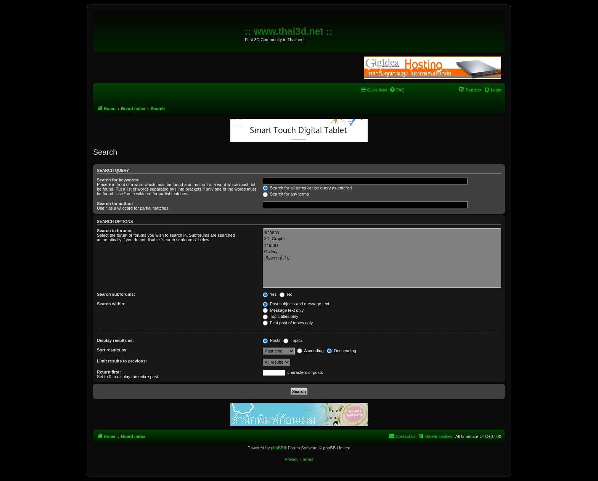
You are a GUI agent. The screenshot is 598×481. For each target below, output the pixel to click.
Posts (272, 340)
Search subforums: (116, 294)
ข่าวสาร (382, 232)
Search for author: (115, 203)
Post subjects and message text (296, 303)
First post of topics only (288, 323)
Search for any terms (286, 194)
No (286, 294)
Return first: (109, 372)
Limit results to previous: (122, 361)
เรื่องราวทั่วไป (382, 258)
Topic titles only (280, 316)
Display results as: (115, 340)
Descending (341, 350)
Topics (292, 340)
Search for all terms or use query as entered (307, 188)
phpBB (277, 448)
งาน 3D (382, 245)
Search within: (111, 303)
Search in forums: (115, 230)
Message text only (283, 310)
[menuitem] (397, 90)
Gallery (382, 252)
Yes (270, 294)
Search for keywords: (118, 180)
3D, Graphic (382, 239)
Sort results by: (112, 350)
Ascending (310, 350)
